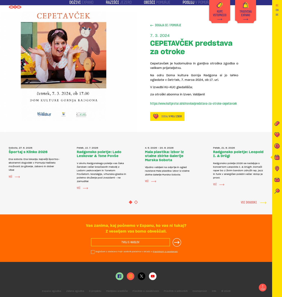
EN (277, 10)
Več (14, 177)
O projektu (95, 291)
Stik (214, 291)
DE (277, 14)
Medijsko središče (117, 291)
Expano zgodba (51, 291)
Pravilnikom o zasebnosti (165, 252)
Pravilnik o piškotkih (176, 291)
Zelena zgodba (75, 291)
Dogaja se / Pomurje (165, 25)
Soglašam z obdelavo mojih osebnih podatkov (136, 252)
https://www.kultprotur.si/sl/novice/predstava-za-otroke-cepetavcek (193, 103)
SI (277, 5)
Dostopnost (200, 291)
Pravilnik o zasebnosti (146, 291)
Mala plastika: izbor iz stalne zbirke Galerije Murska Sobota (164, 156)
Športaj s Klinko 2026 (28, 152)
